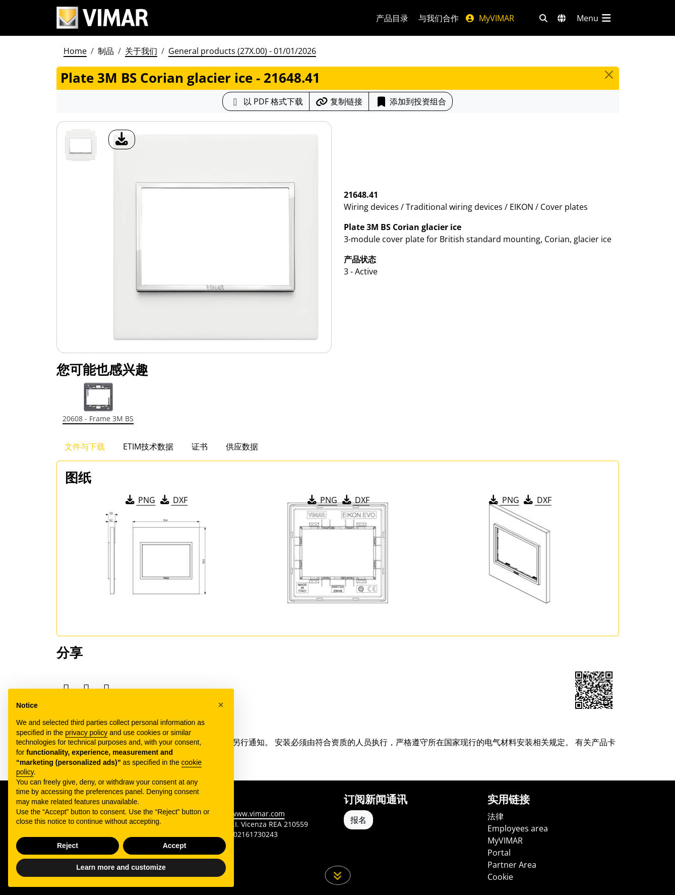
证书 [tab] (200, 446)
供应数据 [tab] (242, 446)
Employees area (517, 828)
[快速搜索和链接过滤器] (543, 18)
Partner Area (511, 864)
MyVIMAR (489, 18)
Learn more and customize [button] (120, 867)
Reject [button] (67, 846)
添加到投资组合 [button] (410, 101)
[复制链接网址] (339, 101)
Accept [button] (175, 846)
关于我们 (141, 51)
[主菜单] (595, 18)
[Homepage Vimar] (102, 18)
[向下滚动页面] (337, 875)
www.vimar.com (258, 813)
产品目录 (392, 18)
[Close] (609, 75)
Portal (499, 852)
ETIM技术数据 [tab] (148, 446)
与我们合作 (438, 18)
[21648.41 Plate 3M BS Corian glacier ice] (80, 145)
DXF (173, 500)
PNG (139, 500)
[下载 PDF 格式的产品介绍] (266, 101)
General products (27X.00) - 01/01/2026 (242, 51)
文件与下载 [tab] (85, 446)
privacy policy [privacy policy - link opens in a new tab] (86, 733)
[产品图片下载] (121, 139)
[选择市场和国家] (562, 18)
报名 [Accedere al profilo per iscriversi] (358, 819)
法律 (495, 816)
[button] (221, 705)
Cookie (500, 876)
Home (75, 51)
